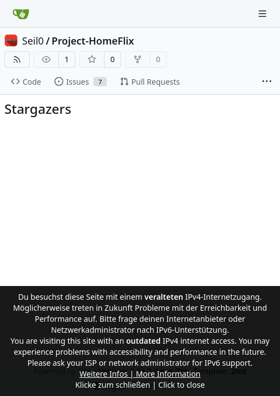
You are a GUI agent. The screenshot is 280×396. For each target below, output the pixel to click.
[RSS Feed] (17, 59)
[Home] (21, 14)
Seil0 (33, 40)
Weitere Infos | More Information (139, 374)
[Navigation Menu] (263, 13)
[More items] (267, 82)
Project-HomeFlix (93, 40)
